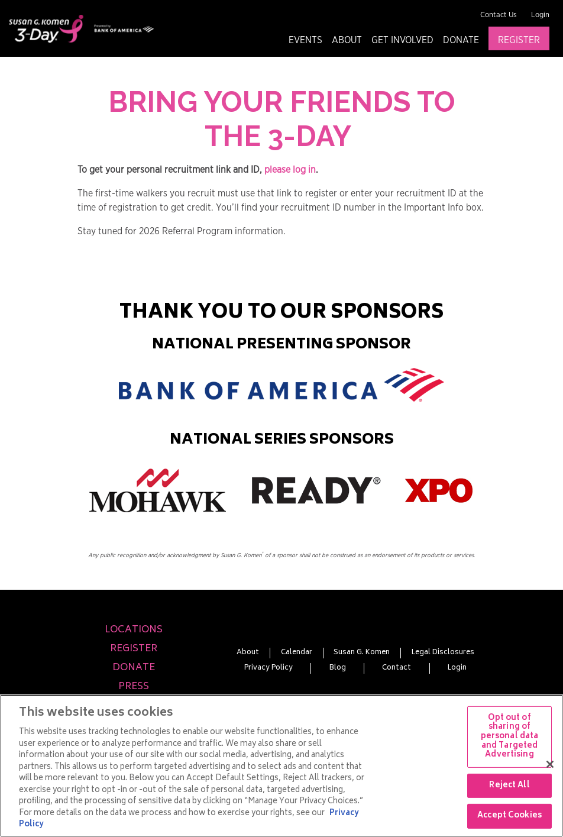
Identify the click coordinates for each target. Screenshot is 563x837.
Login (540, 15)
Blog (337, 668)
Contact (396, 668)
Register (519, 40)
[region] (281, 765)
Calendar (296, 653)
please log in (290, 169)
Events (305, 40)
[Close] (550, 764)
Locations (134, 630)
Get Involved (402, 40)
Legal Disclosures (443, 653)
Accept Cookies (509, 816)
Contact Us (498, 15)
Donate (461, 40)
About (347, 40)
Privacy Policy (268, 668)
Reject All (509, 786)
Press (133, 687)
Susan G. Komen (362, 653)
